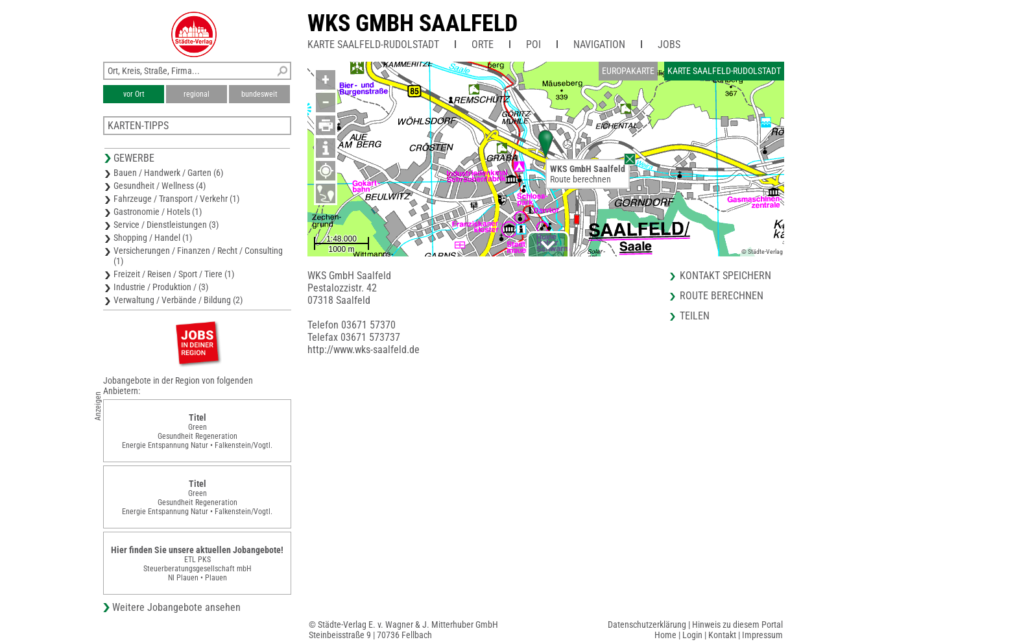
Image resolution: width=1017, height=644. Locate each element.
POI (533, 44)
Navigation (599, 44)
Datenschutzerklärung (647, 624)
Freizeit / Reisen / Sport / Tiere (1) (174, 274)
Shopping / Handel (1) (153, 237)
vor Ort (134, 94)
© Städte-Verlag (762, 251)
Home (665, 635)
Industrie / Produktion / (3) (161, 287)
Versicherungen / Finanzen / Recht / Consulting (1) (198, 255)
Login (692, 635)
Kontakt (722, 635)
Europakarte (628, 71)
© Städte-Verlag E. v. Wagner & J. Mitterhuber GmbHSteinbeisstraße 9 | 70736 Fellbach (403, 629)
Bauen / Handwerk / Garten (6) (168, 172)
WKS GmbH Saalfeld (412, 23)
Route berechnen (580, 179)
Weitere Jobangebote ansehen (176, 607)
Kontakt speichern (725, 275)
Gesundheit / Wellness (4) (160, 185)
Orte (483, 44)
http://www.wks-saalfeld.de (363, 349)
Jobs (669, 44)
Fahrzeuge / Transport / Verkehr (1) (176, 198)
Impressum (762, 635)
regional (196, 94)
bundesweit (259, 94)
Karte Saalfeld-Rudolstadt (373, 44)
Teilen (695, 316)
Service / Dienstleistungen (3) (166, 224)
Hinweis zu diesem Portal (737, 624)
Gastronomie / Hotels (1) (158, 211)
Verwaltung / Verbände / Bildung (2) (178, 300)
